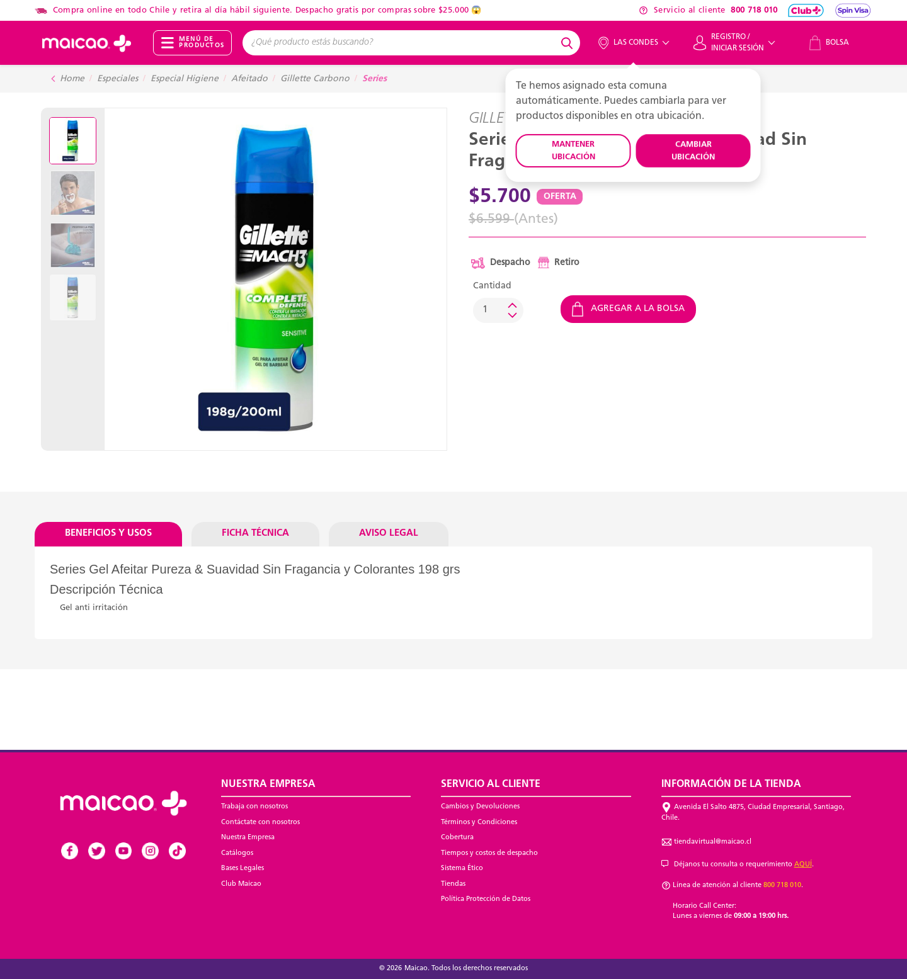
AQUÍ (803, 864)
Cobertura (457, 837)
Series (374, 79)
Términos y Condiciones (479, 822)
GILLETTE (498, 119)
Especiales (117, 79)
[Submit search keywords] (568, 42)
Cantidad (492, 286)
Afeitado (249, 79)
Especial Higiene (185, 79)
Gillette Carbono (315, 79)
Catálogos (237, 853)
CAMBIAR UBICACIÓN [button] (693, 150)
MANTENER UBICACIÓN (573, 150)
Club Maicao (241, 884)
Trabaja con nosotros (254, 806)
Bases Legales (242, 868)
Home (72, 79)
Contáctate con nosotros (260, 822)
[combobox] (399, 42)
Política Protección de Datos (485, 899)
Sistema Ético (462, 868)
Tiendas (453, 884)
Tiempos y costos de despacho (489, 853)
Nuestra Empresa (248, 837)
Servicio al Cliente (490, 784)
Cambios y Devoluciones (480, 806)
